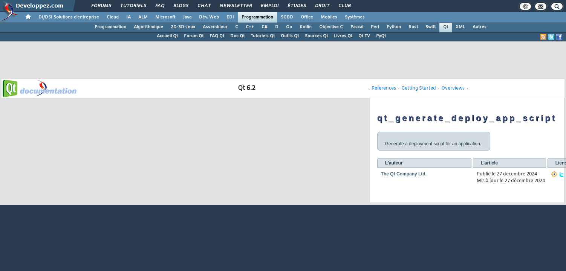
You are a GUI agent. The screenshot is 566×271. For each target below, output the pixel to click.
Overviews (453, 88)
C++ (250, 27)
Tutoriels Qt (263, 36)
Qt (445, 27)
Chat (203, 6)
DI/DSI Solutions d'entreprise (68, 17)
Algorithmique (148, 27)
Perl (375, 27)
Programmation (257, 17)
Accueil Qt (167, 36)
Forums (101, 6)
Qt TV (364, 36)
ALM (143, 17)
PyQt (381, 36)
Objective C (331, 27)
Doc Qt (237, 36)
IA (128, 17)
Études (296, 6)
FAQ (159, 6)
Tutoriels (133, 6)
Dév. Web (209, 17)
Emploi (269, 6)
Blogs (180, 6)
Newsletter (235, 6)
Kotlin (306, 27)
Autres (479, 27)
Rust (413, 27)
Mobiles (329, 17)
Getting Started (418, 88)
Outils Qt (290, 36)
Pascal (356, 27)
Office (307, 17)
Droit (322, 6)
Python (394, 27)
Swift (430, 27)
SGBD (287, 17)
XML (460, 27)
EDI (230, 17)
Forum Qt (193, 36)
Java (187, 17)
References (384, 88)
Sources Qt (316, 36)
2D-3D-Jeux (183, 27)
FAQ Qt (217, 36)
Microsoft (165, 17)
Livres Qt (343, 36)
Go (289, 27)
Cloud (113, 17)
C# (265, 27)
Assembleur (215, 27)
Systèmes (355, 17)
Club (344, 6)
